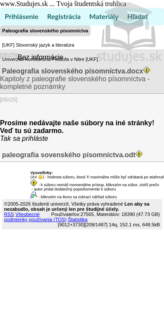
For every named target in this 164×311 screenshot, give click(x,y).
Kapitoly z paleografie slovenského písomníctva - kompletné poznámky (76, 78)
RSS (9, 214)
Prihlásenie (21, 16)
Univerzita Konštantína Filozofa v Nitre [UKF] (50, 59)
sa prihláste (30, 138)
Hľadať (137, 16)
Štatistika (77, 219)
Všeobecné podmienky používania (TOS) (35, 217)
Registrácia (64, 16)
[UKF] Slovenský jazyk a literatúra (38, 45)
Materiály (104, 16)
